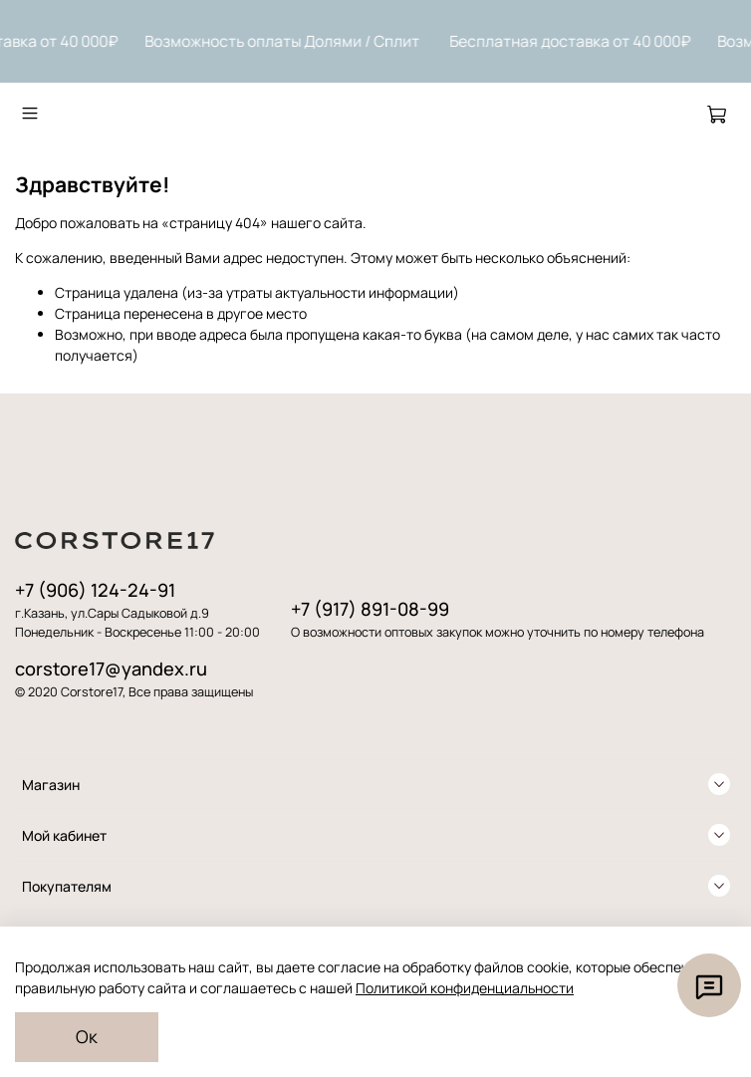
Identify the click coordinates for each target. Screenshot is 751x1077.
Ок (87, 1036)
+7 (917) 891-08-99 (370, 609)
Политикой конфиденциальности (465, 987)
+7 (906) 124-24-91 (95, 590)
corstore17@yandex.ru (111, 668)
